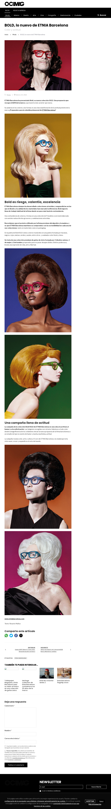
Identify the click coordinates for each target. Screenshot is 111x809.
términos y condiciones (14, 759)
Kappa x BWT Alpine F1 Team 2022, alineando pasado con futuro (25, 650)
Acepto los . (50, 791)
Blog (7, 10)
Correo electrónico (12, 738)
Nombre (8, 730)
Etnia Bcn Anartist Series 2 (46, 682)
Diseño (26, 15)
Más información (95, 804)
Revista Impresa (19, 10)
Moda (7, 15)
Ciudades (78, 15)
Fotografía (52, 15)
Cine (42, 15)
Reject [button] (101, 801)
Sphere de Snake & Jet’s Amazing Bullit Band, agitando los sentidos (52, 650)
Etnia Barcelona (20, 658)
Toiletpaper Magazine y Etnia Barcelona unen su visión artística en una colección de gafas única (12, 685)
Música (16, 15)
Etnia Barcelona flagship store (63, 682)
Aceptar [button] (90, 801)
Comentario (10, 706)
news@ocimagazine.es (18, 758)
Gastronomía (65, 15)
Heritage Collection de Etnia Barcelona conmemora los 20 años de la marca (28, 685)
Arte (34, 15)
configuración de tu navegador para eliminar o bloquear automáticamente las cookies (35, 801)
